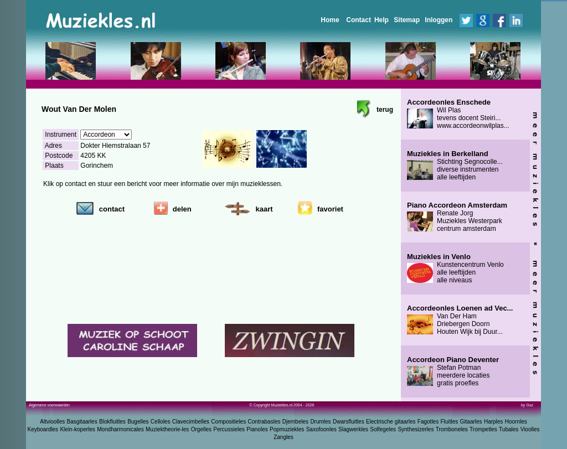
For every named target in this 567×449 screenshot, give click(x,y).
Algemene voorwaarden (49, 405)
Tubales (508, 429)
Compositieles (228, 422)
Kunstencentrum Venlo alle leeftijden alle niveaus (455, 268)
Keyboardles (43, 429)
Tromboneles (452, 429)
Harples (493, 422)
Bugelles (137, 422)
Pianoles (256, 429)
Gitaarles (471, 422)
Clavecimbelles (190, 422)
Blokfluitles (112, 422)
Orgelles (201, 429)
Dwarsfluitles (348, 422)
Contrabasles (264, 422)
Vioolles (530, 429)
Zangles (283, 437)
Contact (358, 20)
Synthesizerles (416, 429)
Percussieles (229, 429)
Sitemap (407, 20)
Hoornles (516, 422)
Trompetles (483, 429)
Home (330, 20)
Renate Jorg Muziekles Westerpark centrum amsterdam (457, 217)
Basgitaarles (82, 422)
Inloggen (438, 20)
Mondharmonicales (120, 429)
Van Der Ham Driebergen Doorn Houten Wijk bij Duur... (460, 320)
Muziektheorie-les (167, 429)
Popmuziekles (287, 429)
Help (381, 20)
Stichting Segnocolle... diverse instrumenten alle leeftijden (455, 165)
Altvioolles (52, 422)
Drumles (320, 422)
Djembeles (295, 422)
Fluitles (449, 422)
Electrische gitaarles (390, 422)
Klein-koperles (77, 429)
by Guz (527, 405)
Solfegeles (383, 429)
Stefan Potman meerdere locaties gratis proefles (453, 371)
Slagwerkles (353, 429)
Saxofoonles (321, 429)
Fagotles (428, 422)
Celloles (161, 422)
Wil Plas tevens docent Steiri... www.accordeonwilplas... (458, 114)
